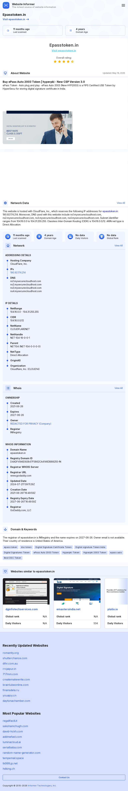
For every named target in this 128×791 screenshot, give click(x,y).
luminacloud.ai (12, 742)
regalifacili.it (10, 720)
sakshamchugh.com (15, 726)
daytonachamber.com (16, 700)
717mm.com (10, 674)
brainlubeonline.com (15, 684)
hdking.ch (9, 768)
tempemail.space (13, 758)
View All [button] (121, 203)
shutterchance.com (15, 658)
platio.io (113, 609)
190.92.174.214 (18, 272)
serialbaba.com (12, 747)
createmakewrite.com (16, 679)
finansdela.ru (11, 690)
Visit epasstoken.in (16, 19)
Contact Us (64, 777)
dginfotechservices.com (22, 609)
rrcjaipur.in (9, 668)
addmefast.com (12, 736)
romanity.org (11, 652)
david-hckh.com (13, 731)
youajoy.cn (9, 695)
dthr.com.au (10, 663)
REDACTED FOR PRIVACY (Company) (30, 423)
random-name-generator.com (21, 752)
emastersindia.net (68, 609)
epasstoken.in (110, 211)
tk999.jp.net (10, 763)
